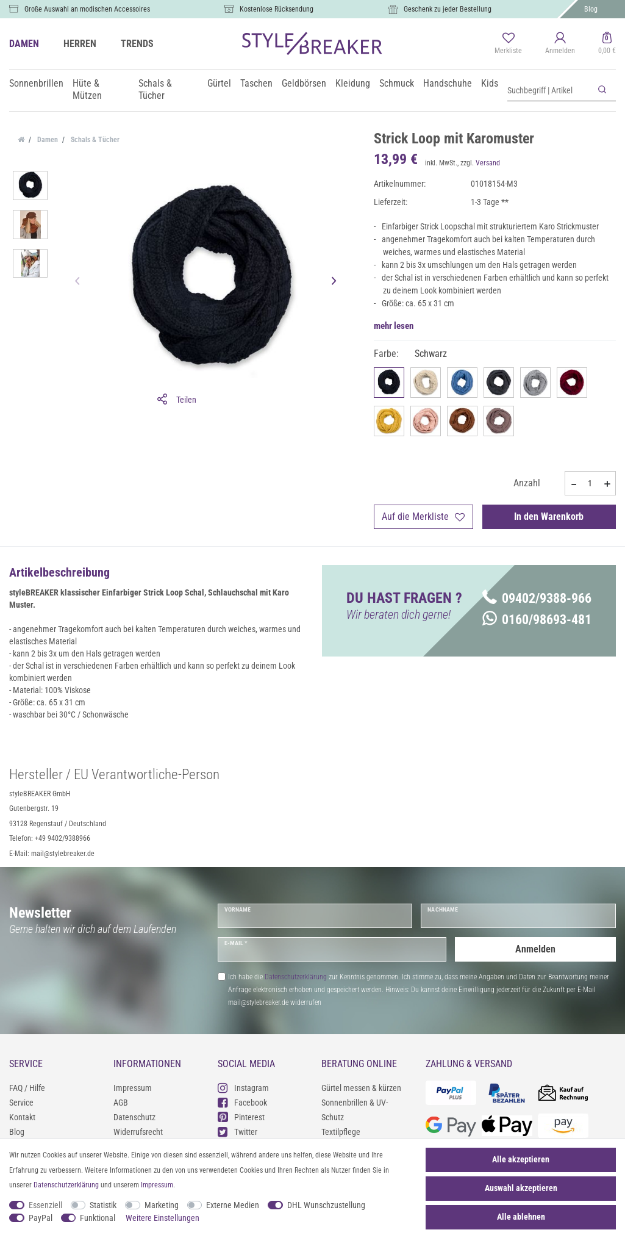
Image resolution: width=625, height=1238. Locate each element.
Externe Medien (232, 1205)
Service (21, 1102)
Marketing (162, 1205)
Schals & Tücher (155, 89)
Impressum (132, 1088)
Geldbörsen (304, 83)
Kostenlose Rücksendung (276, 9)
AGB (120, 1102)
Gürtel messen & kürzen (361, 1088)
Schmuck (396, 83)
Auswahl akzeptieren (521, 1188)
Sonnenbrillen (36, 83)
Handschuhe (447, 83)
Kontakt (22, 1117)
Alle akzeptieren (520, 1159)
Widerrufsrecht (138, 1132)
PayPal (40, 1218)
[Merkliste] (508, 44)
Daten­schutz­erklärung (66, 1185)
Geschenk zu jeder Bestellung (447, 9)
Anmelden (535, 949)
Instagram (243, 1087)
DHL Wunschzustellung (326, 1205)
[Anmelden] (560, 44)
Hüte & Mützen (87, 89)
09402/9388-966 (536, 598)
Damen (46, 139)
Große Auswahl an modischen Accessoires (87, 9)
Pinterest (241, 1117)
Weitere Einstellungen (162, 1218)
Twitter (237, 1131)
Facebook (242, 1102)
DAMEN (24, 43)
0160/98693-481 (536, 619)
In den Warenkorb (549, 516)
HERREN (79, 43)
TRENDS (137, 43)
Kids (489, 83)
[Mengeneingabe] (590, 483)
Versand (488, 163)
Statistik (103, 1205)
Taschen (256, 83)
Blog (591, 9)
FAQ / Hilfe (27, 1088)
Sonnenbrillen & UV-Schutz (354, 1110)
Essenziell (45, 1205)
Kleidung (352, 83)
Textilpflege (340, 1132)
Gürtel (219, 83)
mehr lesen (393, 325)
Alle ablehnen (521, 1217)
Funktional (97, 1218)
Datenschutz (134, 1117)
